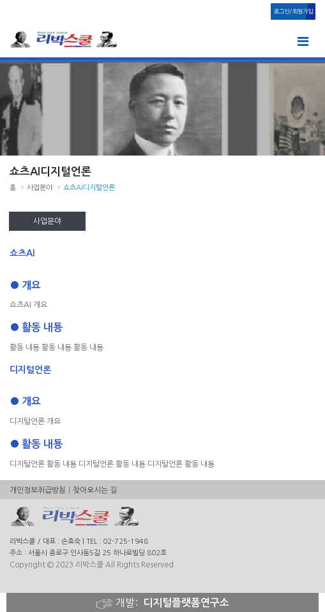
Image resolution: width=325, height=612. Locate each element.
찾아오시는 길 (95, 490)
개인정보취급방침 (38, 490)
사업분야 (47, 221)
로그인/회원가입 (293, 11)
